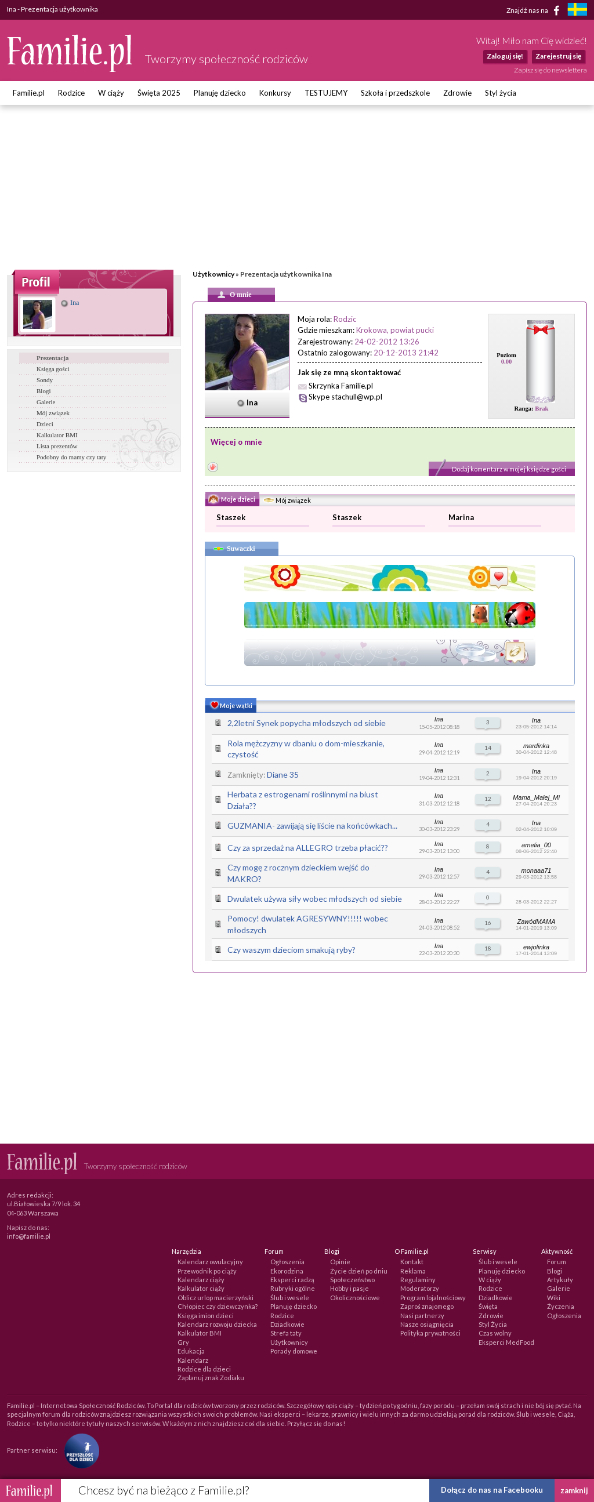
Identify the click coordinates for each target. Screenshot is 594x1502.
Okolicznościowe (355, 1297)
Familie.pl (29, 92)
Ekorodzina (286, 1271)
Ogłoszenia (287, 1261)
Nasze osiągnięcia (427, 1324)
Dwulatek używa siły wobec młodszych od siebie (314, 899)
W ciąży (111, 92)
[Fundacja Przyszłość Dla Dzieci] (79, 1450)
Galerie (46, 401)
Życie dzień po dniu (358, 1271)
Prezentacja (52, 357)
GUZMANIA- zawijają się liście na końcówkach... (312, 825)
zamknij (574, 1490)
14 (487, 747)
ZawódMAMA (536, 921)
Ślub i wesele (289, 1297)
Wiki (553, 1297)
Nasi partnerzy (422, 1315)
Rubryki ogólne (292, 1288)
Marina (461, 517)
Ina (70, 303)
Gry (183, 1342)
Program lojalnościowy (433, 1297)
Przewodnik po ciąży (207, 1271)
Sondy (45, 379)
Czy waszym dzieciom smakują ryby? (291, 950)
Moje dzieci (231, 500)
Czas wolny (495, 1333)
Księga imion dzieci (206, 1315)
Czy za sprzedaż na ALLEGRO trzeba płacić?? (307, 847)
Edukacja (191, 1351)
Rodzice (71, 92)
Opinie (340, 1261)
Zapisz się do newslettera (550, 70)
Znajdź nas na (535, 10)
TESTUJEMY (326, 92)
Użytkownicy (213, 274)
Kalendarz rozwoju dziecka (217, 1324)
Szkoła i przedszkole (395, 92)
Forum (556, 1261)
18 (487, 948)
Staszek (230, 517)
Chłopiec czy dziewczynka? (218, 1306)
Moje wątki (230, 706)
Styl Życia (493, 1324)
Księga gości (53, 368)
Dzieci (45, 423)
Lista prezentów (57, 445)
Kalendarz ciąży (201, 1279)
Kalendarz (193, 1360)
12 (487, 798)
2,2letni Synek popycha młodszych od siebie (306, 723)
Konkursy (275, 92)
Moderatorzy (419, 1288)
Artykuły (560, 1279)
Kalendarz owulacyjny (210, 1261)
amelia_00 (536, 844)
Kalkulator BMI (57, 434)
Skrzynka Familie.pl (341, 385)
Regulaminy (418, 1279)
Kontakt (411, 1261)
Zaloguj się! (505, 56)
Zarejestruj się (558, 56)
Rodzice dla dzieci (204, 1369)
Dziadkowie (287, 1324)
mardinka (536, 745)
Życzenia (560, 1306)
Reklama (413, 1271)
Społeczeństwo (352, 1279)
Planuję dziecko (220, 92)
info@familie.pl (28, 1236)
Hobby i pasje (349, 1288)
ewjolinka (536, 947)
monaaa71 (536, 870)
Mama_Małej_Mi (536, 797)
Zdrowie (457, 92)
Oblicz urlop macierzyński (215, 1297)
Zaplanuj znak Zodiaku (211, 1377)
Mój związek (53, 412)
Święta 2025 (158, 92)
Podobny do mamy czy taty (71, 456)
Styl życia (500, 92)
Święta (488, 1306)
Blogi (43, 390)
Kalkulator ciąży (201, 1288)
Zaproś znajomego (427, 1306)
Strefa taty (286, 1333)
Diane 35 (283, 774)
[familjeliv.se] (577, 11)
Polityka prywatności (430, 1333)
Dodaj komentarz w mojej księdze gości (509, 469)
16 (487, 922)
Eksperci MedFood (506, 1342)
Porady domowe (293, 1351)
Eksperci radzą (292, 1279)
